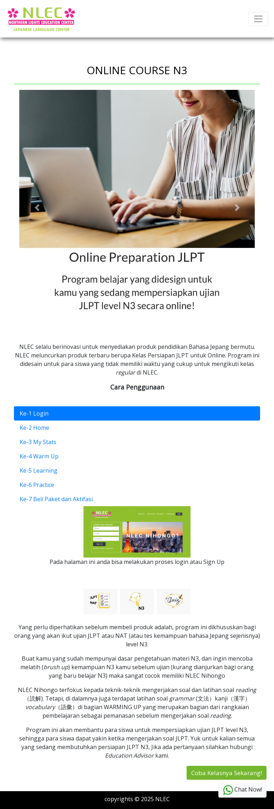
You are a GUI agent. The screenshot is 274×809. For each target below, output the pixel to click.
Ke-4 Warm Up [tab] (39, 456)
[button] (37, 207)
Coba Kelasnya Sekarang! (226, 773)
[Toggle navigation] (258, 19)
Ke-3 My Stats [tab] (38, 442)
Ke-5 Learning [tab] (38, 470)
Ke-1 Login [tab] (34, 413)
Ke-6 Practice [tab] (37, 485)
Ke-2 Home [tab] (34, 428)
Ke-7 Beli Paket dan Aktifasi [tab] (56, 499)
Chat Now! (242, 790)
